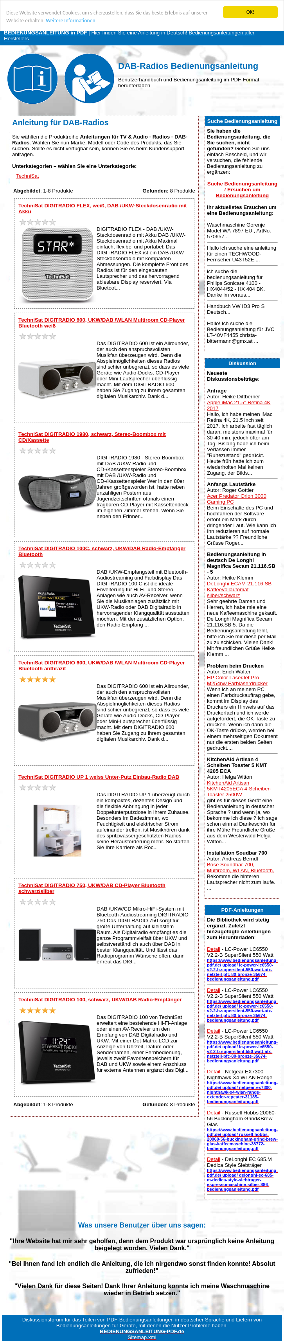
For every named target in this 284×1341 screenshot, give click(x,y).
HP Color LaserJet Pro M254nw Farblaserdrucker (237, 680)
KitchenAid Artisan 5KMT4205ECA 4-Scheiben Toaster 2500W (239, 788)
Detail (213, 949)
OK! (250, 12)
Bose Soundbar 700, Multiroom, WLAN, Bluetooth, (240, 867)
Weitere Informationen (70, 20)
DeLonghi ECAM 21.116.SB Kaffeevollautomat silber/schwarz (239, 589)
